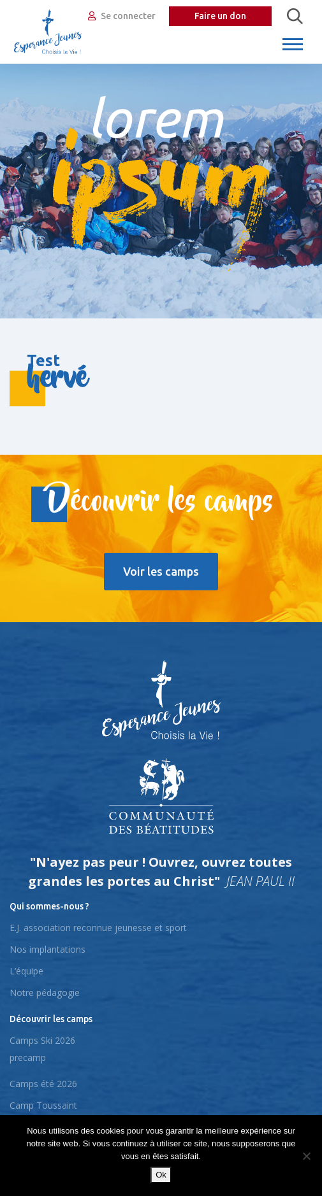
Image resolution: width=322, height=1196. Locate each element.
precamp (28, 1057)
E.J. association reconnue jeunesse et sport (98, 928)
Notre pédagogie (45, 992)
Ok (161, 1174)
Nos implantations (47, 949)
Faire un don (220, 16)
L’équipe (26, 971)
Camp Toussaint (43, 1105)
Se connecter (122, 16)
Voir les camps (161, 571)
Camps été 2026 (43, 1084)
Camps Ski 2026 (42, 1040)
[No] (306, 1156)
